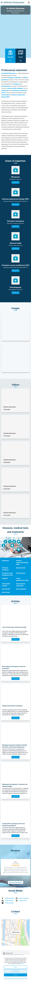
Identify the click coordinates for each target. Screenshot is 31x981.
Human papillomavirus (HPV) (22, 579)
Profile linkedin (9, 900)
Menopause (5, 560)
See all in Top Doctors (15, 882)
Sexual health (6, 589)
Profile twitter (23, 900)
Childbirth (5, 578)
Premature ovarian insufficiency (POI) (7, 574)
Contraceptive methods (6, 584)
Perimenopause (20, 573)
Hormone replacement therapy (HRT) (22, 562)
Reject (15, 967)
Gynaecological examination (20, 584)
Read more (15, 182)
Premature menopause (5, 569)
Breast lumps (6, 592)
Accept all (15, 975)
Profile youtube (9, 903)
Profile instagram (24, 898)
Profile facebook (9, 898)
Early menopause (21, 589)
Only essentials (15, 971)
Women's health (20, 568)
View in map (15, 932)
